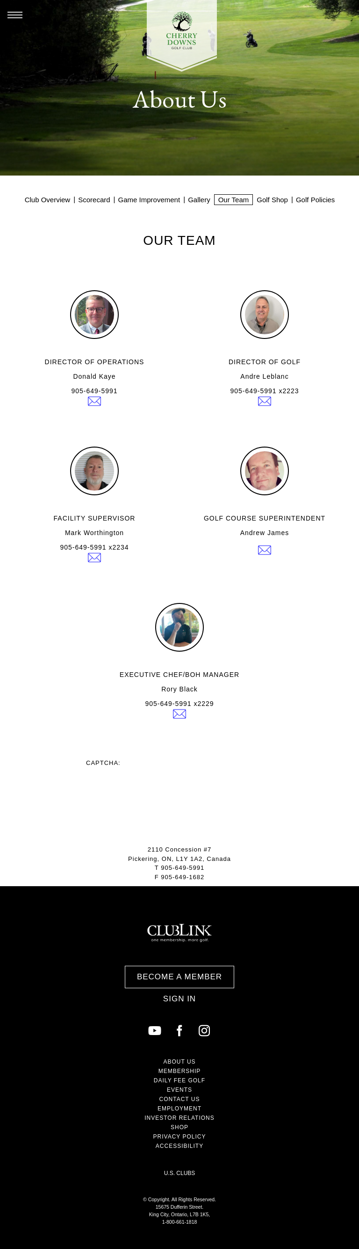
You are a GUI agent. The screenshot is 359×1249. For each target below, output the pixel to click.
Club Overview (48, 200)
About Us (179, 1061)
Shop (179, 1127)
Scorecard (94, 200)
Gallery (199, 200)
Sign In (179, 998)
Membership (179, 1071)
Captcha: (103, 762)
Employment (179, 1108)
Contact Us (179, 1099)
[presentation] (157, 784)
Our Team (233, 200)
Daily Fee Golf (179, 1080)
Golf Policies (315, 200)
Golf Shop (272, 200)
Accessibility (179, 1146)
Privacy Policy (179, 1136)
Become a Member (179, 976)
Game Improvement (149, 200)
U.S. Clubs (179, 1173)
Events (179, 1090)
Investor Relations (179, 1118)
